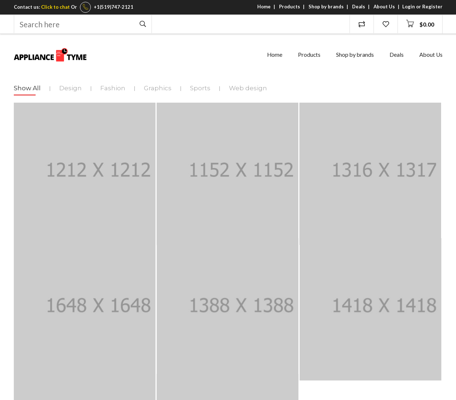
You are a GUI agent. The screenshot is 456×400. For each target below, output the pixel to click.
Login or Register (422, 6)
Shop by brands (326, 6)
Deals (358, 6)
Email (21, 295)
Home (264, 6)
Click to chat (55, 7)
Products (289, 6)
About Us (384, 6)
